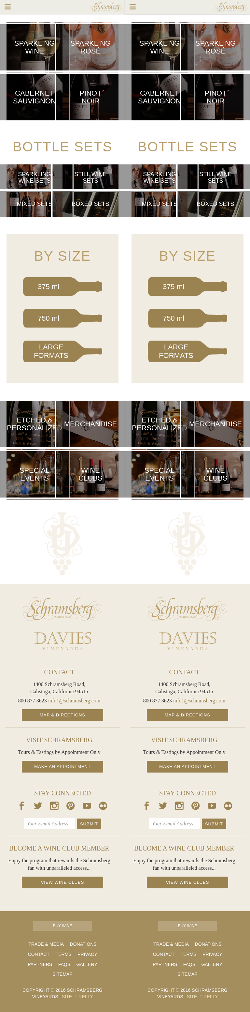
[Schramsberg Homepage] (62, 609)
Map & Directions (62, 715)
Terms (64, 954)
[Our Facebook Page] (22, 807)
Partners (40, 964)
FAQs (64, 964)
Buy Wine (62, 926)
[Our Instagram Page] (54, 807)
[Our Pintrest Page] (70, 807)
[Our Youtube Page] (87, 807)
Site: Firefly (76, 996)
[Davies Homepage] (62, 641)
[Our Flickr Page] (103, 807)
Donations (83, 944)
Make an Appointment (62, 766)
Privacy (87, 954)
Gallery (86, 964)
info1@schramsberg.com (74, 700)
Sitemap (62, 974)
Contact (39, 954)
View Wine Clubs (62, 882)
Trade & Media (46, 944)
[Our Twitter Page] (38, 807)
